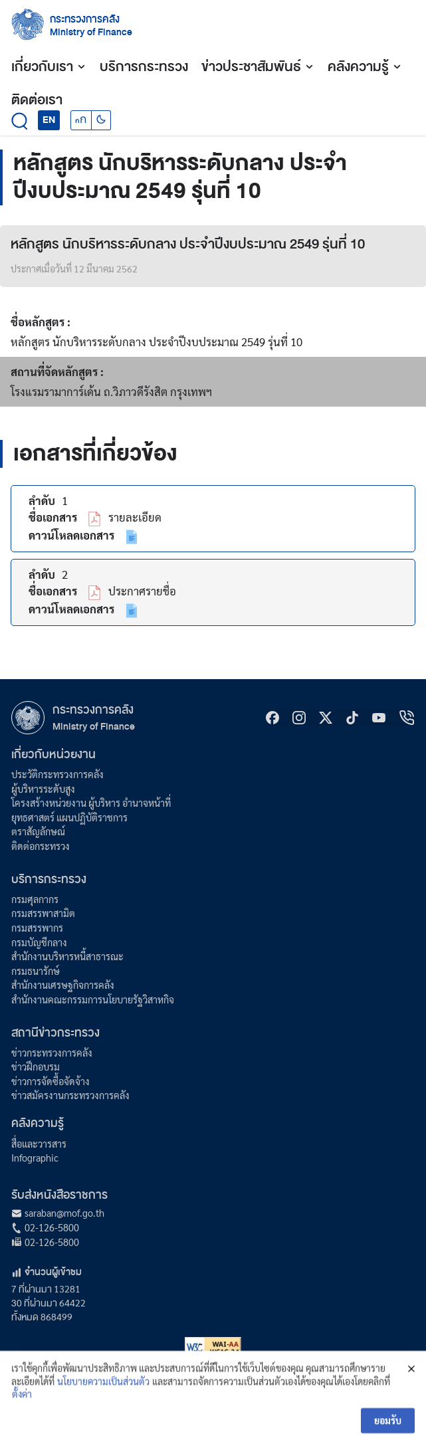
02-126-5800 (52, 1227)
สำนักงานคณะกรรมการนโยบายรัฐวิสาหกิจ (92, 999)
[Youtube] (378, 717)
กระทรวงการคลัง (85, 19)
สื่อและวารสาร (38, 1144)
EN (49, 120)
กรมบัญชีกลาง (39, 942)
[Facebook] (272, 717)
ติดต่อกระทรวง (40, 846)
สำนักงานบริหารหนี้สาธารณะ (67, 956)
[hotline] (407, 718)
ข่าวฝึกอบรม (35, 1067)
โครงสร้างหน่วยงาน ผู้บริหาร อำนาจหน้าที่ (91, 803)
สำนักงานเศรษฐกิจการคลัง (62, 985)
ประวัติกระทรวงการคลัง (57, 774)
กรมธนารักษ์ (35, 971)
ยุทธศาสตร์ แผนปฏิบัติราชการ (69, 817)
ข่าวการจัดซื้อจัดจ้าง (50, 1081)
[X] (325, 717)
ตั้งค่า (22, 1412)
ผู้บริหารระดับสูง (43, 789)
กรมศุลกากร (34, 899)
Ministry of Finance (94, 726)
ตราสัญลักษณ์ (38, 831)
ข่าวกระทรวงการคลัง (51, 1053)
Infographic (34, 1158)
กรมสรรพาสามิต (43, 913)
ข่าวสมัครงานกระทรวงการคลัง (70, 1095)
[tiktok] (352, 717)
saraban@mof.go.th (64, 1213)
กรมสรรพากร (37, 928)
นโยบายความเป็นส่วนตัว (103, 1399)
